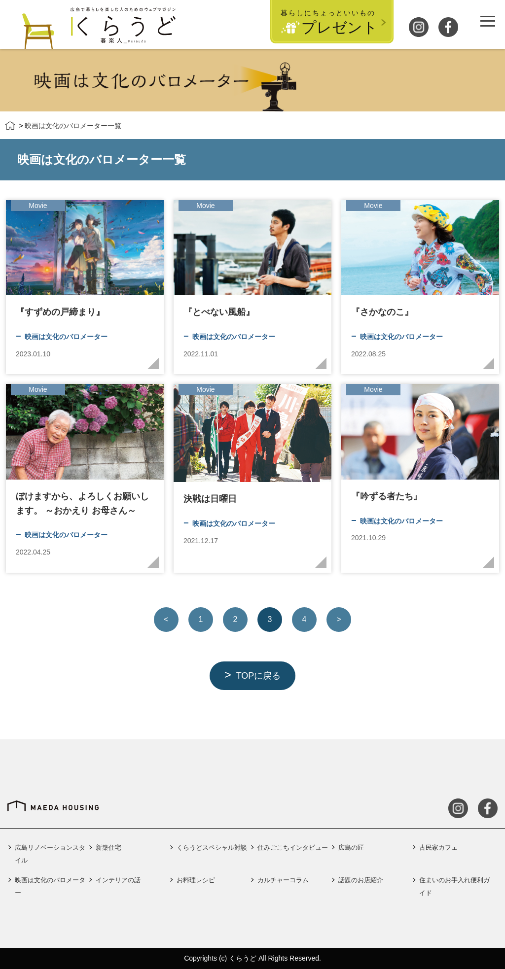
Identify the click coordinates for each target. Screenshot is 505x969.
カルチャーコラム (283, 880)
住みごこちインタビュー (292, 847)
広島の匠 (351, 847)
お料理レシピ (196, 880)
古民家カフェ (438, 847)
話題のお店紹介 (360, 880)
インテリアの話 (118, 880)
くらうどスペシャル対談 (212, 847)
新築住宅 (108, 847)
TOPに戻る (258, 676)
